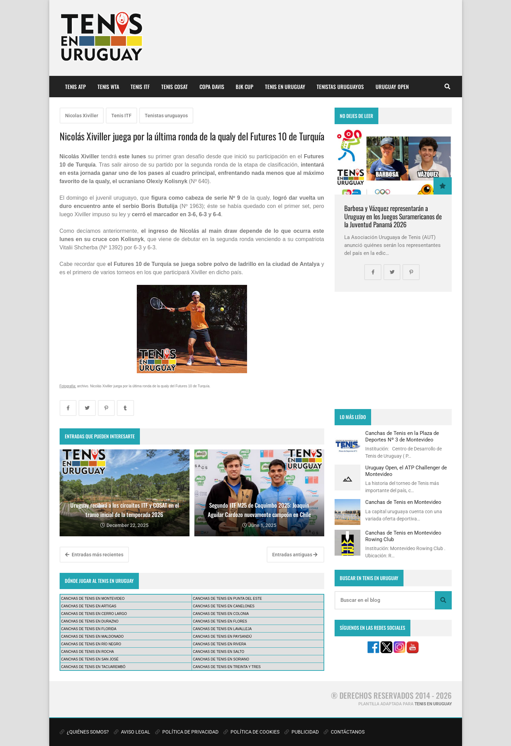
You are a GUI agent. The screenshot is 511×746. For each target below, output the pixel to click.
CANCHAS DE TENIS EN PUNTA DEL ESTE (227, 598)
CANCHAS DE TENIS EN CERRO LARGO (94, 614)
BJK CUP (244, 86)
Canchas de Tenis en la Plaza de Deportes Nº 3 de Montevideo (402, 436)
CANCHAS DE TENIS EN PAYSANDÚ (222, 636)
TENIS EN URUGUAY (285, 86)
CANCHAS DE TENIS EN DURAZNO (90, 621)
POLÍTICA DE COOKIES (251, 732)
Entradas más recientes (94, 554)
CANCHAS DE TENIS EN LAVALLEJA (222, 629)
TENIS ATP (75, 86)
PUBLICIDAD (301, 732)
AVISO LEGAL (132, 732)
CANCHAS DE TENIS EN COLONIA (221, 614)
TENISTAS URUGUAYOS (340, 86)
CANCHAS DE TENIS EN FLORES (220, 621)
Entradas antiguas (294, 554)
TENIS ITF (140, 86)
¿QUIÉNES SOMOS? (84, 732)
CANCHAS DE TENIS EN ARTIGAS (88, 606)
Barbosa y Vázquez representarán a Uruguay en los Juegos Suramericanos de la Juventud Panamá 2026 (393, 216)
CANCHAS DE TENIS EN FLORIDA (88, 629)
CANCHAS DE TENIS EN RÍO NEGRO (91, 644)
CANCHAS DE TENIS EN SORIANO (221, 659)
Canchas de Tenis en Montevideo (403, 502)
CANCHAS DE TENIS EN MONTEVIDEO (92, 598)
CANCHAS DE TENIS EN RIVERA (219, 644)
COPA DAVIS (212, 86)
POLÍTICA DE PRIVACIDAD (186, 732)
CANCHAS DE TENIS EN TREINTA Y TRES (227, 667)
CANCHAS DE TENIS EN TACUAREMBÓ (93, 667)
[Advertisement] (393, 350)
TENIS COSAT (174, 86)
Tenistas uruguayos (166, 115)
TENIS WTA (108, 86)
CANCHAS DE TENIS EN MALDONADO (92, 636)
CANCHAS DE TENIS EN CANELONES (224, 606)
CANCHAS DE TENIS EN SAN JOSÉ (90, 659)
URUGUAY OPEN (392, 86)
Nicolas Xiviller (81, 115)
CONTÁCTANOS (344, 732)
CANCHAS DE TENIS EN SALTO (218, 652)
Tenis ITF (121, 115)
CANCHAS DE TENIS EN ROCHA (87, 652)
